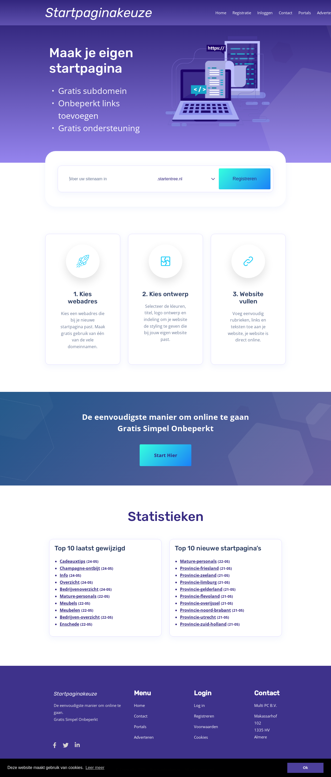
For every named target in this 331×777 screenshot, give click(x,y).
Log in (199, 705)
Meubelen (70, 610)
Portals (304, 12)
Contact (285, 12)
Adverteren (144, 737)
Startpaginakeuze (98, 12)
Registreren (204, 716)
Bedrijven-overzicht (80, 617)
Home (220, 12)
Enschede (69, 624)
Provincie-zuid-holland (203, 624)
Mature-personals (78, 596)
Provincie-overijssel (200, 603)
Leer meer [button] (95, 767)
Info (64, 575)
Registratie (241, 12)
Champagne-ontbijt (80, 568)
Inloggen (265, 12)
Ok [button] (305, 768)
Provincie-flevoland (200, 596)
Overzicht (70, 582)
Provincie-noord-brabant (205, 610)
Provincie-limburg (198, 582)
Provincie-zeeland (198, 575)
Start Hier (165, 455)
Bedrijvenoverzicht (79, 589)
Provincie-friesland (199, 568)
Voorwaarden (206, 726)
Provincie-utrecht (198, 617)
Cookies (201, 737)
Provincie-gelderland (201, 589)
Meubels (68, 603)
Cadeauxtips (72, 561)
